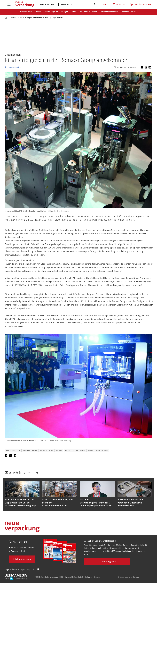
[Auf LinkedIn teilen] (150, 67)
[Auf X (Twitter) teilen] (146, 67)
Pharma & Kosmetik (109, 11)
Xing (34, 569)
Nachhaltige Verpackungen (56, 11)
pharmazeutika (46, 451)
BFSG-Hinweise (65, 577)
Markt (38, 11)
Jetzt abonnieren (22, 559)
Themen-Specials (129, 11)
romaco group (30, 451)
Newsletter (121, 4)
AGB (36, 577)
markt (59, 451)
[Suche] (95, 4)
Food (74, 11)
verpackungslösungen (98, 451)
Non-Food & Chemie (88, 11)
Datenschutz (44, 577)
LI (38, 569)
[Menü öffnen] (9, 4)
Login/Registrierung (142, 4)
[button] (147, 493)
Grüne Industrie (25, 11)
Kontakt (97, 577)
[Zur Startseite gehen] (25, 4)
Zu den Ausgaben (106, 561)
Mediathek (65, 4)
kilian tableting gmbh (75, 451)
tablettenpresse (13, 451)
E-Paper (105, 4)
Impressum (54, 577)
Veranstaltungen (47, 4)
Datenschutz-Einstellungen (82, 577)
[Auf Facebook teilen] (142, 67)
